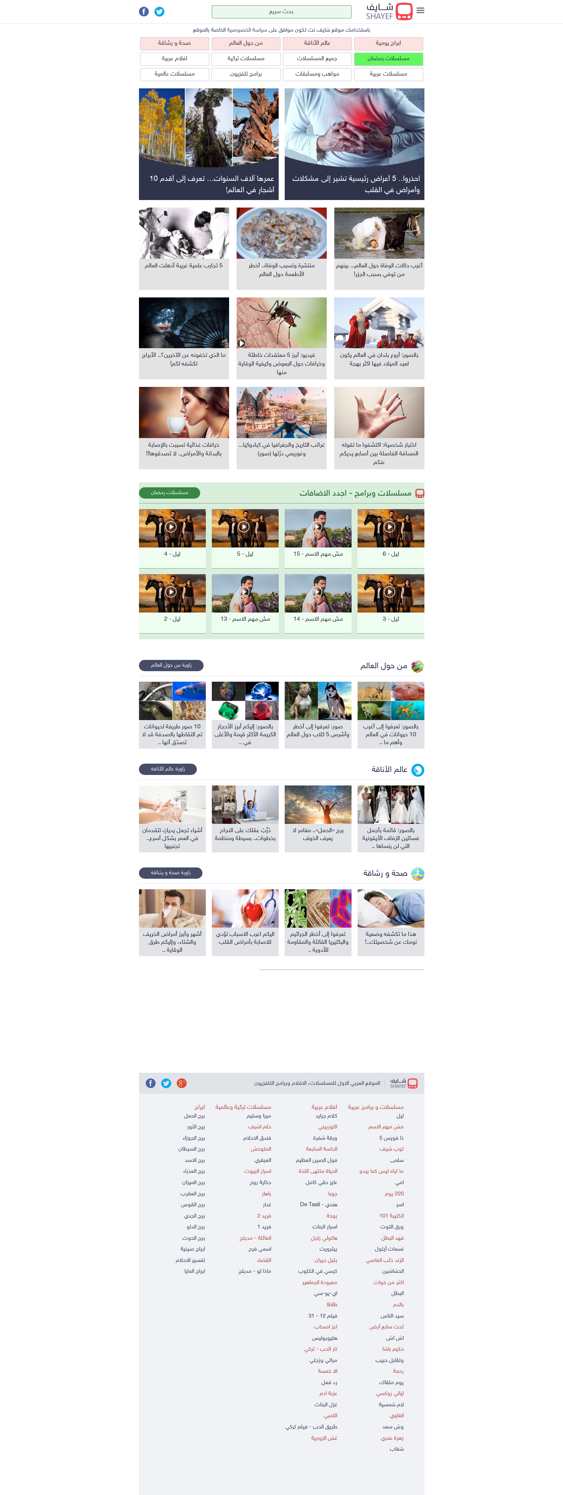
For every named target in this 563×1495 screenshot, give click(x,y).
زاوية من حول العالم (171, 665)
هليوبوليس (324, 1338)
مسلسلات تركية (246, 58)
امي (399, 1183)
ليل (400, 1116)
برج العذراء (194, 1171)
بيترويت (328, 1249)
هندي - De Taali (318, 1205)
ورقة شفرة (325, 1138)
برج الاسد (195, 1160)
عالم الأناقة (317, 43)
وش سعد (393, 1427)
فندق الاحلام (257, 1138)
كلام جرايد (326, 1116)
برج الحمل (194, 1116)
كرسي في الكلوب (317, 1271)
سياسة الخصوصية (247, 30)
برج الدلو (196, 1227)
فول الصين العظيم (316, 1160)
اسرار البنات (324, 1227)
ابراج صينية (193, 1249)
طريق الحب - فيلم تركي (311, 1427)
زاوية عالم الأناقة (168, 769)
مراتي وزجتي (323, 1360)
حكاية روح (260, 1183)
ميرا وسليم (259, 1116)
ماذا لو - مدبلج (254, 1271)
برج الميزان (193, 1183)
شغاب (397, 1449)
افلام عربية (174, 58)
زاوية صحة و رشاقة (170, 873)
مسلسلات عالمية (175, 74)
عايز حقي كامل (321, 1183)
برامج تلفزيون (246, 74)
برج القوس (193, 1205)
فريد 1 (264, 1227)
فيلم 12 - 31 (322, 1316)
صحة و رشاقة (174, 43)
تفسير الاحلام (190, 1260)
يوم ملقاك (391, 1383)
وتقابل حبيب (390, 1360)
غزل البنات (326, 1405)
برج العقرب (193, 1194)
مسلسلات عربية (388, 74)
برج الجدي (194, 1216)
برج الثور (196, 1127)
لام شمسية (391, 1405)
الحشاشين (393, 1271)
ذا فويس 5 (391, 1138)
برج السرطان (191, 1149)
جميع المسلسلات (317, 58)
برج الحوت (194, 1238)
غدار (267, 1205)
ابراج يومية (388, 43)
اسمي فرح (260, 1249)
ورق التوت (392, 1227)
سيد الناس (392, 1316)
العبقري (263, 1160)
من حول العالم (246, 43)
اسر (400, 1205)
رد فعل (329, 1383)
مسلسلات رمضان (388, 58)
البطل (397, 1293)
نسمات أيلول (389, 1249)
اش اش (395, 1338)
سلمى (397, 1160)
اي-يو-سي (325, 1293)
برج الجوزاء (194, 1138)
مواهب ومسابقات (317, 74)
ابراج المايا (194, 1271)
